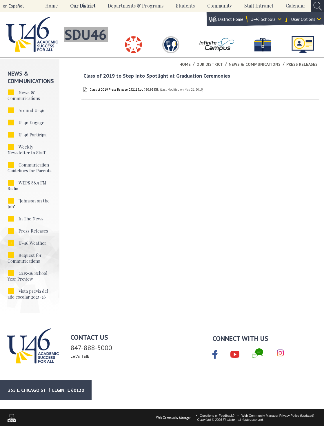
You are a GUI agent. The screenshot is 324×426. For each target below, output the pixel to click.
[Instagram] (280, 353)
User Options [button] (303, 19)
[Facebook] (215, 355)
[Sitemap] (12, 418)
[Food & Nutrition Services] (170, 44)
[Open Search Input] (317, 6)
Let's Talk (79, 356)
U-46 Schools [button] (263, 19)
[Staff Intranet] (302, 44)
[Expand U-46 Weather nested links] (11, 243)
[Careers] (263, 44)
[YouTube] (234, 353)
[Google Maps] (51, 390)
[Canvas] (133, 44)
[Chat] (257, 353)
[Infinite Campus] (216, 44)
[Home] (51, 6)
